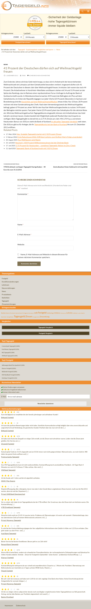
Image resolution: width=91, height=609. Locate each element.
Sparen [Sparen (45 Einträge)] (83, 313)
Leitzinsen (5, 285)
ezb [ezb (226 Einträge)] (36, 312)
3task (23, 75)
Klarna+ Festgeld (7, 558)
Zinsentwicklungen (9, 304)
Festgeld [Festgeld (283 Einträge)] (42, 312)
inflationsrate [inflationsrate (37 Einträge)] (63, 313)
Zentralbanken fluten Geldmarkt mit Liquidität (66, 165)
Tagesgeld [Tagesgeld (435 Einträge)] (19, 316)
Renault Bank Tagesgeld (9, 544)
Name (20, 224)
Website (20, 244)
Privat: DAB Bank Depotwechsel (13, 494)
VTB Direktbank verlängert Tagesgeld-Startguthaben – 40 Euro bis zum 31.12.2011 (25, 167)
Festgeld (5, 278)
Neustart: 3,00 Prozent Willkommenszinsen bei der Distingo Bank (41, 143)
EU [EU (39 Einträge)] (33, 313)
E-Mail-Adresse (24, 234)
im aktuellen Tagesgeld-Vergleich (64, 121)
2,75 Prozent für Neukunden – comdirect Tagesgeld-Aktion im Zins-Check (45, 145)
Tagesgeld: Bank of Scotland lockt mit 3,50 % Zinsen (37, 148)
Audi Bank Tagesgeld (8, 533)
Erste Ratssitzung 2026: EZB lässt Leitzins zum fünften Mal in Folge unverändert (49, 137)
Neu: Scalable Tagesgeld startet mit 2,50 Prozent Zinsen (39, 134)
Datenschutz (20, 605)
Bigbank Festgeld (7, 417)
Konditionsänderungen (10, 282)
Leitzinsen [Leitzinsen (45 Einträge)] (75, 313)
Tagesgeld (5, 301)
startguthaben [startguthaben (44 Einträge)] (10, 317)
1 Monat (34, 37)
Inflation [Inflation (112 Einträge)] (57, 313)
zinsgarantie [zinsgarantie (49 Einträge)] (36, 317)
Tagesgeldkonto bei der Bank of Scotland (50, 124)
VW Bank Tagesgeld (8, 470)
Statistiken (5, 298)
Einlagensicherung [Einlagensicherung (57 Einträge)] (27, 313)
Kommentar (22, 194)
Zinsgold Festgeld (7, 444)
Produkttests (6, 294)
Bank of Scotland (7, 597)
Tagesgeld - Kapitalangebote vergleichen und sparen (35, 50)
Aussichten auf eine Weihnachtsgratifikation (39, 101)
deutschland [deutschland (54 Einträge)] (19, 313)
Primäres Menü (88, 11)
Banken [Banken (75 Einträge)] (3, 313)
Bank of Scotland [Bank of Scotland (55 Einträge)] (10, 313)
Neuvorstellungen (8, 288)
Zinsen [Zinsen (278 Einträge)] (28, 316)
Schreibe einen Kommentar (39, 75)
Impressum (9, 605)
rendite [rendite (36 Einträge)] (79, 313)
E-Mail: (4, 396)
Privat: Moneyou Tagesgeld (11, 520)
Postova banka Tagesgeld (10, 457)
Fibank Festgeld (7, 571)
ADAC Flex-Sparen (8, 481)
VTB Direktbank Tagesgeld (10, 507)
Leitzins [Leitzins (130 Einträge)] (69, 313)
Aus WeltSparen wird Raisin (29, 140)
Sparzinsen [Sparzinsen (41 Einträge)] (3, 317)
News (58, 50)
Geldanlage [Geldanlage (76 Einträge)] (50, 313)
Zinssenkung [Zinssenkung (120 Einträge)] (44, 317)
